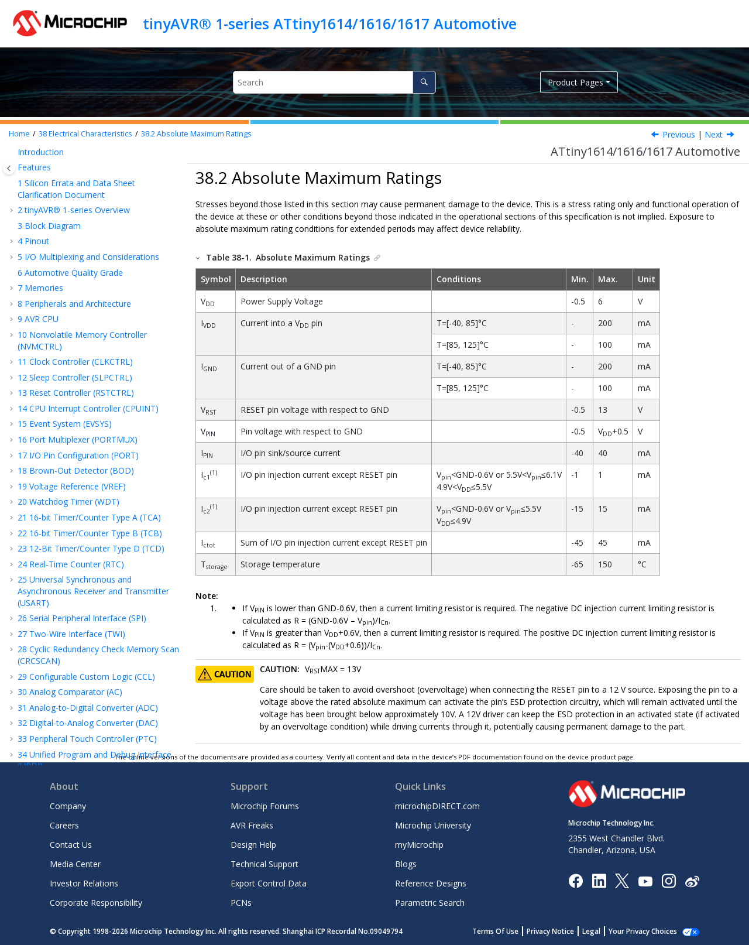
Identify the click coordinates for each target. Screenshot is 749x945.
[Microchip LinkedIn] (599, 880)
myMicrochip (419, 844)
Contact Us (71, 844)
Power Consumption (74, 310)
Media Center (75, 863)
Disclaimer (55, 263)
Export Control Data (269, 883)
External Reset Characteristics (91, 372)
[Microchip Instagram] (668, 880)
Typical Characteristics (66, 574)
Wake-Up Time (63, 325)
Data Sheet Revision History (76, 652)
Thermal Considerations (69, 621)
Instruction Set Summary (70, 201)
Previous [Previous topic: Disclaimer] (678, 134)
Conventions (47, 216)
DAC (46, 496)
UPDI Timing (61, 543)
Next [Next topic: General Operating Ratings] (714, 134)
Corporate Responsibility (96, 902)
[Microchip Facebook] (575, 880)
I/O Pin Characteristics (79, 403)
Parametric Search (430, 902)
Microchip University (433, 825)
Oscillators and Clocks (76, 387)
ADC (46, 481)
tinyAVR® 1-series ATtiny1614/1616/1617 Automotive (330, 23)
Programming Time (74, 558)
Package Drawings (58, 605)
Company (68, 806)
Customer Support (52, 699)
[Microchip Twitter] (622, 880)
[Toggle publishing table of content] (9, 168)
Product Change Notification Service (86, 683)
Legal (604, 931)
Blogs (406, 863)
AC (42, 512)
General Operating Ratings (84, 294)
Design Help (253, 844)
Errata (35, 636)
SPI (43, 434)
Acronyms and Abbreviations (78, 232)
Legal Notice (42, 742)
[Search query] (334, 82)
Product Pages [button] (575, 82)
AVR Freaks (252, 825)
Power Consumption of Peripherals (101, 341)
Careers (64, 825)
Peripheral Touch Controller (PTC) (87, 158)
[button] (13, 159)
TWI (45, 450)
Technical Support (264, 863)
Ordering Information (63, 590)
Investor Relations (84, 883)
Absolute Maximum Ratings (196, 134)
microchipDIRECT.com (437, 806)
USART (50, 418)
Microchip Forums (265, 806)
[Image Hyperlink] (645, 881)
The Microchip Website (61, 668)
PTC (45, 527)
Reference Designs (430, 883)
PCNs (241, 902)
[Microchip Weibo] (692, 881)
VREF (47, 465)
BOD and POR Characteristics (91, 356)
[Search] (424, 82)
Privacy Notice (563, 931)
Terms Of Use (508, 931)
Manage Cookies (649, 931)
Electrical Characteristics (85, 134)
